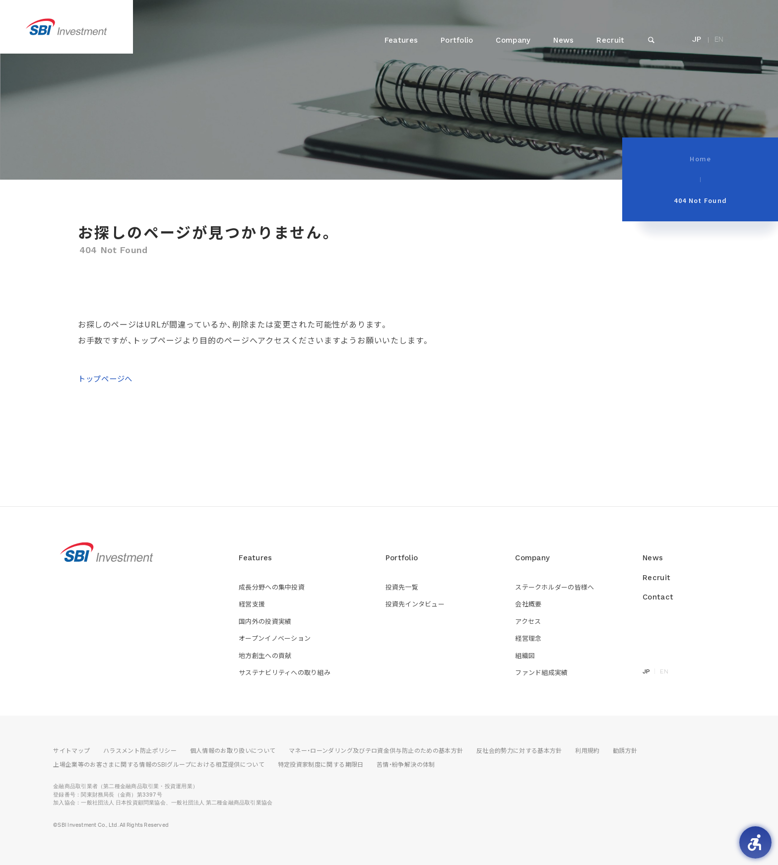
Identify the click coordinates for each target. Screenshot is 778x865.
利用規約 (587, 750)
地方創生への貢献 (265, 655)
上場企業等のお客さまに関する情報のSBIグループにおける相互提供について (158, 764)
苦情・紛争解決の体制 (406, 764)
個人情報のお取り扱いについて (233, 750)
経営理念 (528, 638)
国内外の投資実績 (265, 621)
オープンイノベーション (275, 638)
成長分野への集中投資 (272, 587)
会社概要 (528, 603)
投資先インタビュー (415, 603)
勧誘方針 (625, 750)
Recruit (610, 40)
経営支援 (252, 603)
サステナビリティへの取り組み (284, 672)
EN (719, 39)
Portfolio (457, 40)
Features (401, 40)
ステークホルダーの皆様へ (554, 587)
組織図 (525, 655)
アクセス (528, 621)
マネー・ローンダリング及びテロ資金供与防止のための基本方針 (376, 750)
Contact (658, 597)
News (563, 40)
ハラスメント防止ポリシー (140, 750)
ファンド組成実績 (541, 672)
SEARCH (651, 51)
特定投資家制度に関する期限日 (321, 764)
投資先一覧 (402, 587)
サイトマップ (71, 750)
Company (513, 40)
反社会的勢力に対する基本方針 (519, 750)
